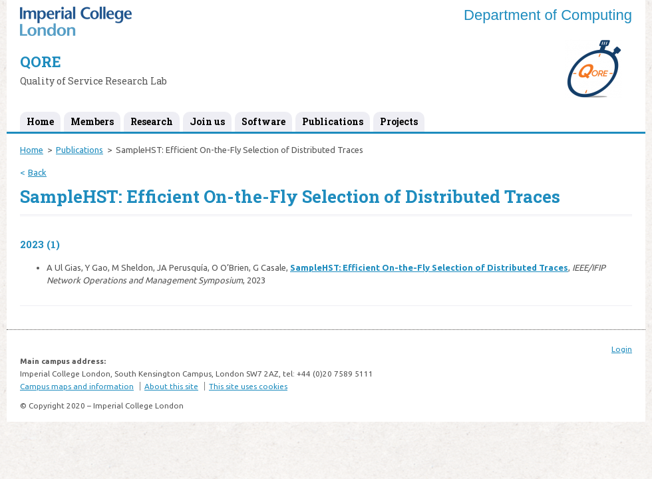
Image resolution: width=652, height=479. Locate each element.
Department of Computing (548, 15)
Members (92, 121)
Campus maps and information (77, 386)
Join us (207, 121)
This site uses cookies (248, 386)
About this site (171, 386)
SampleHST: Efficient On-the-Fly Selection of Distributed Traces (429, 267)
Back (37, 172)
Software (263, 121)
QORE (40, 61)
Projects (399, 121)
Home (40, 121)
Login (621, 349)
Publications (332, 121)
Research (151, 121)
